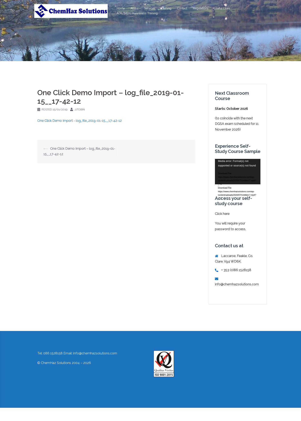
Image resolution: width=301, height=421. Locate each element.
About (134, 8)
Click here (222, 214)
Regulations (200, 8)
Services (149, 8)
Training (166, 8)
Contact (182, 8)
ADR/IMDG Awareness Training (137, 13)
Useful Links (222, 8)
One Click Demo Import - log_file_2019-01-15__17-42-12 (79, 121)
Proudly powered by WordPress (58, 414)
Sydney (102, 414)
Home (121, 8)
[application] (237, 171)
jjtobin (79, 109)
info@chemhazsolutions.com (237, 284)
